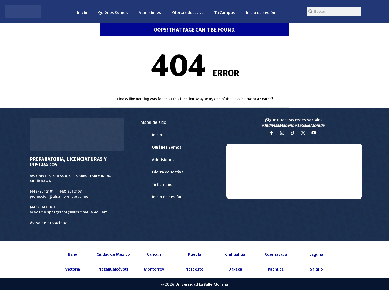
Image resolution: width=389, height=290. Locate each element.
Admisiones (150, 12)
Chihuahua (235, 254)
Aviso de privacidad (49, 222)
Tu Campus (224, 12)
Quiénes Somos (113, 12)
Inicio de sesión (260, 12)
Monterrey (154, 268)
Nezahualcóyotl (113, 268)
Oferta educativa (188, 12)
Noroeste (194, 268)
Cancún (154, 254)
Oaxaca (235, 268)
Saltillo (316, 268)
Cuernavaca (276, 254)
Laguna (316, 254)
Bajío (72, 254)
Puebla (194, 254)
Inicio (82, 12)
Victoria (72, 268)
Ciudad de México (113, 254)
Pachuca (276, 268)
